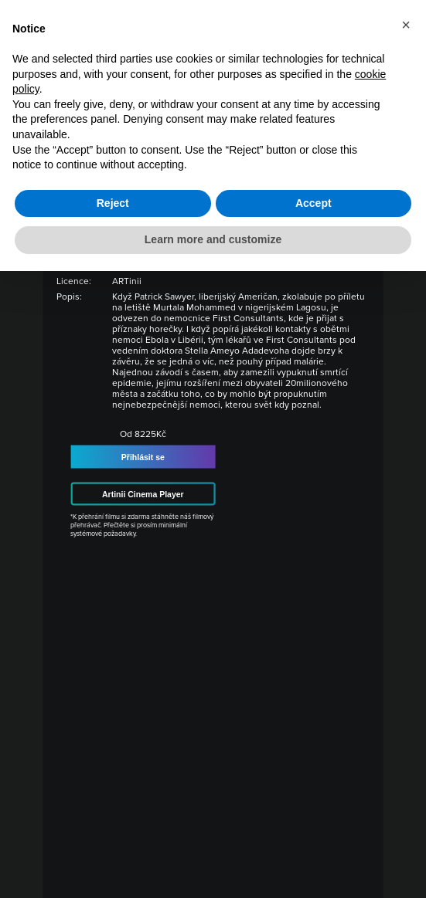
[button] (406, 24)
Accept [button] (313, 203)
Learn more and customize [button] (213, 239)
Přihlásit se (143, 457)
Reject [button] (113, 203)
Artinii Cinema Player (143, 494)
